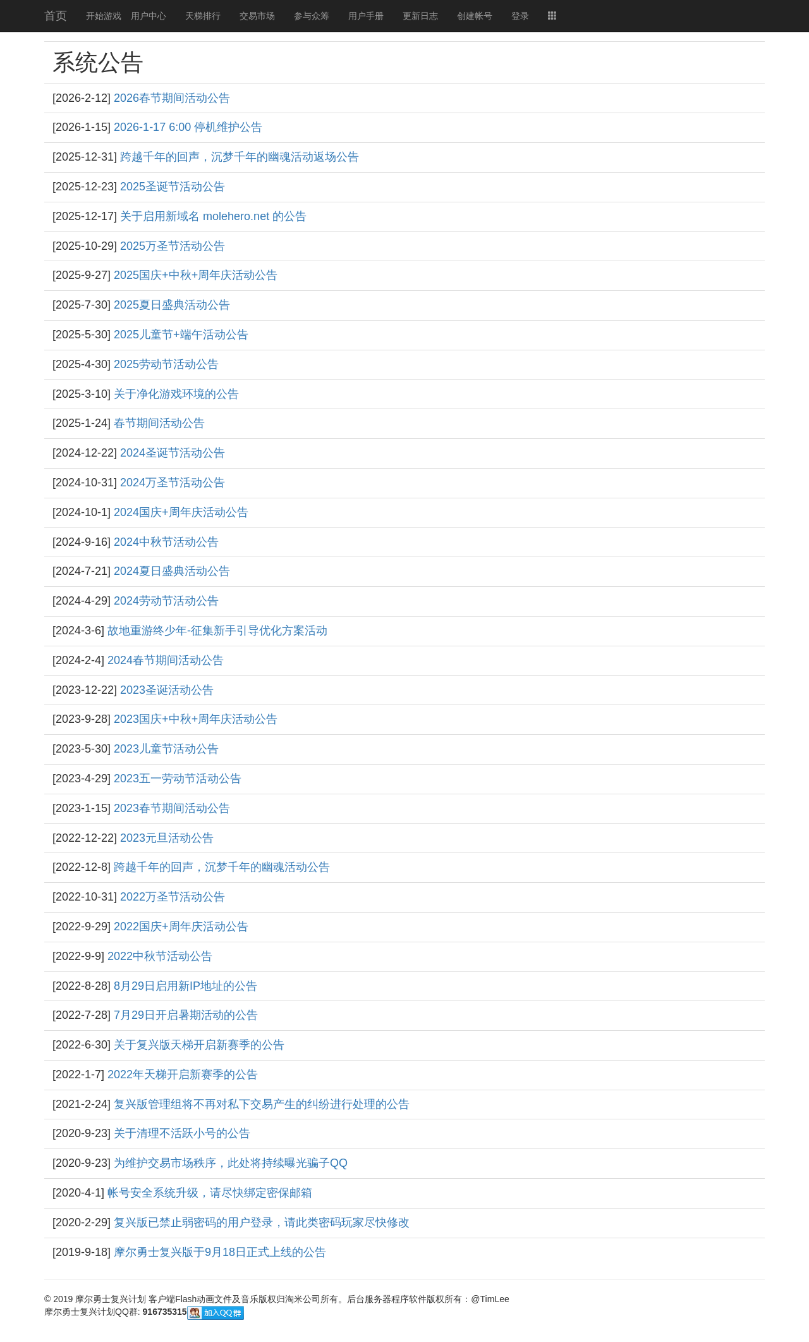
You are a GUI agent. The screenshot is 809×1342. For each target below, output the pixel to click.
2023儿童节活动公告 (166, 748)
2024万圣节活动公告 (172, 482)
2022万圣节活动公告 (172, 896)
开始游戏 (103, 16)
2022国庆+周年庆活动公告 (181, 926)
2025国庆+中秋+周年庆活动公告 (195, 275)
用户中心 (148, 16)
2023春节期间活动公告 (172, 808)
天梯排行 (203, 16)
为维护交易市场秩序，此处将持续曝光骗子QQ (231, 1163)
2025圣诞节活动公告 (172, 186)
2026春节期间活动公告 (172, 98)
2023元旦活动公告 (167, 838)
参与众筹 (311, 16)
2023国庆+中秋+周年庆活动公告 (195, 719)
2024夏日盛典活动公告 (172, 571)
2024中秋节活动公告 (166, 542)
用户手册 (366, 16)
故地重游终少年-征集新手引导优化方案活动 (217, 630)
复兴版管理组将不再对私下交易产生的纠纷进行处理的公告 (262, 1104)
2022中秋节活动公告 (159, 956)
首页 (55, 15)
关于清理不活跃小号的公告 (182, 1133)
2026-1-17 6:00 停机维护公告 (188, 127)
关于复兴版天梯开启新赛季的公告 (199, 1044)
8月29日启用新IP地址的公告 (185, 986)
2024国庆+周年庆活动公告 (181, 512)
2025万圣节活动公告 (172, 246)
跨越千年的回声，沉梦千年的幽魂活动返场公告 (239, 157)
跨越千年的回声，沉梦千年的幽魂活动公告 (222, 867)
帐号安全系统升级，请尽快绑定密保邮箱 (209, 1192)
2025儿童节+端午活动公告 (181, 334)
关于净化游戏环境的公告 (176, 394)
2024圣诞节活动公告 (172, 452)
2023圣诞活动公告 (167, 690)
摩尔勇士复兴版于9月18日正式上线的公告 (220, 1252)
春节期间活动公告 (159, 423)
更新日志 (420, 16)
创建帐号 (474, 16)
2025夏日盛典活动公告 (172, 305)
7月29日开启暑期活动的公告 (186, 1015)
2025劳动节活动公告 (166, 364)
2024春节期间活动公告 (165, 660)
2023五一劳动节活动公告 (177, 778)
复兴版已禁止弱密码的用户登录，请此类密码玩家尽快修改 (262, 1222)
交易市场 (257, 16)
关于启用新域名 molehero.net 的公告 (213, 216)
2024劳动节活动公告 (166, 600)
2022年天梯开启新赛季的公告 (182, 1074)
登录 (520, 16)
